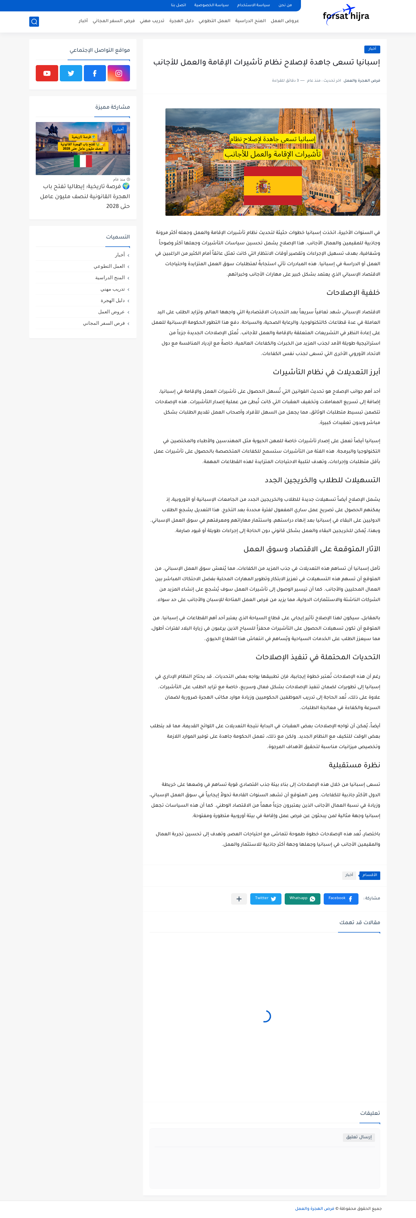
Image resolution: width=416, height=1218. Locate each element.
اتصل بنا (178, 6)
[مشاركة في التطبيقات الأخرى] (239, 899)
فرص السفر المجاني (114, 21)
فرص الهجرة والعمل (314, 1209)
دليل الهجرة (181, 21)
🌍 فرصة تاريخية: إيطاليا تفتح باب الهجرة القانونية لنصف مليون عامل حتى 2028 (85, 197)
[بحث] (34, 22)
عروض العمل (285, 21)
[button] (341, 899)
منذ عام (119, 179)
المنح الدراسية (250, 21)
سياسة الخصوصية (211, 6)
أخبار (83, 21)
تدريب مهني (152, 21)
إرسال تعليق (359, 1137)
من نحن (285, 6)
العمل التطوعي (214, 21)
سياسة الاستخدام (253, 6)
